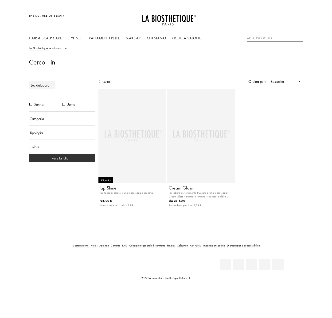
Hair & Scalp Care (45, 38)
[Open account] (288, 18)
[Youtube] (251, 264)
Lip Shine (108, 188)
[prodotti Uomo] (63, 104)
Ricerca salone (186, 38)
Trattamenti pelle (103, 38)
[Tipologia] (62, 133)
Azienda (104, 245)
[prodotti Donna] (30, 104)
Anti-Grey (195, 245)
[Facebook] (238, 264)
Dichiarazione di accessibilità (243, 245)
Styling (74, 38)
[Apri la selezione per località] (277, 18)
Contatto (115, 245)
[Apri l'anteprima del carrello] (298, 18)
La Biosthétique (38, 48)
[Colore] (62, 147)
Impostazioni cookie (214, 245)
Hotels (94, 245)
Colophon (182, 245)
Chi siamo (156, 38)
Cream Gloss (181, 188)
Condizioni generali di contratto (147, 245)
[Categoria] (62, 119)
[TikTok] (278, 264)
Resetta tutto (61, 158)
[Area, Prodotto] (275, 38)
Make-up (133, 38)
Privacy (171, 245)
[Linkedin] (225, 264)
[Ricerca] (299, 37)
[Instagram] (264, 264)
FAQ (124, 245)
